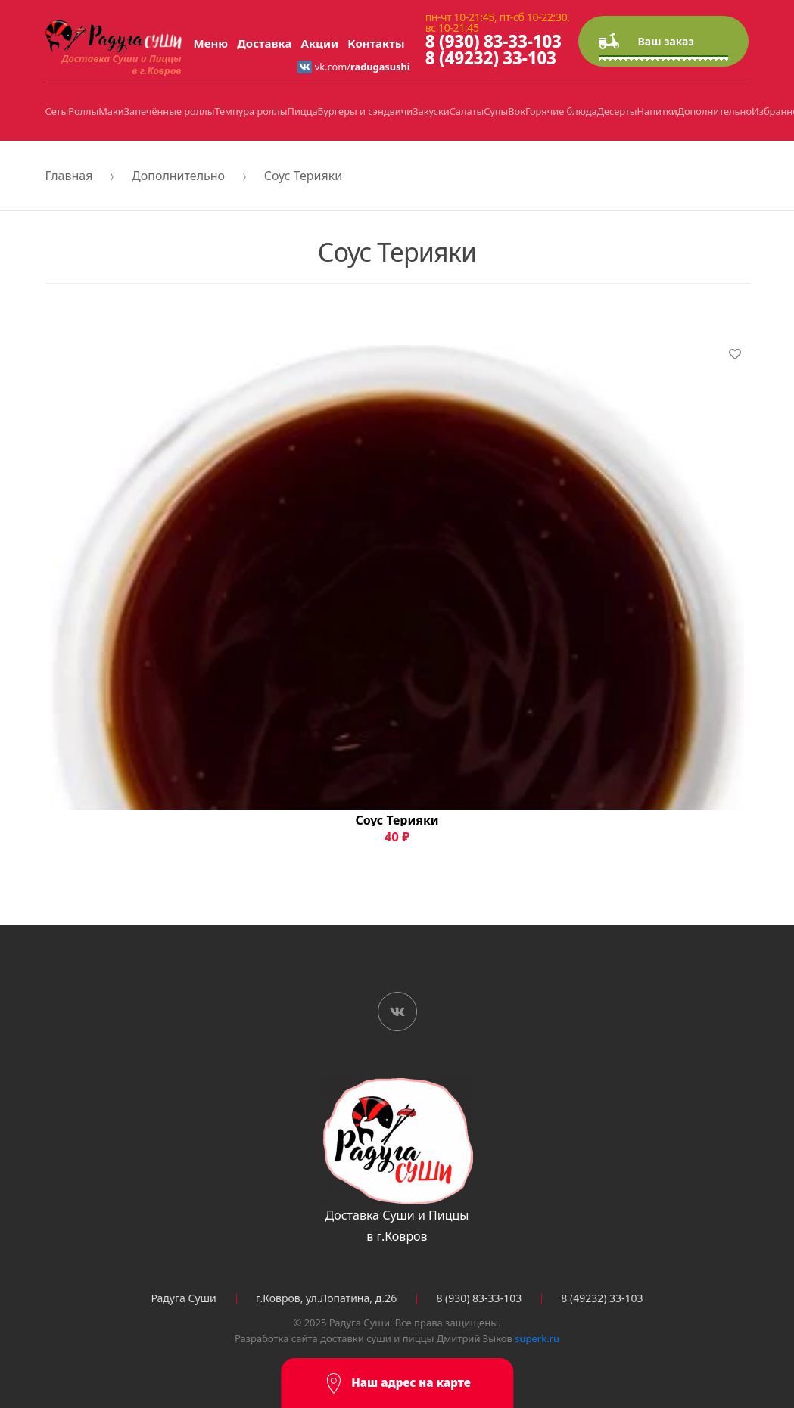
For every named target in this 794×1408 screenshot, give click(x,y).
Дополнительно (714, 111)
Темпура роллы (250, 111)
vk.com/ (353, 66)
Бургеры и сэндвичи (365, 111)
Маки (110, 111)
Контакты (375, 43)
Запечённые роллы (169, 111)
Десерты (617, 111)
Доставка (264, 43)
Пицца (303, 111)
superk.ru (537, 1338)
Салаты (467, 111)
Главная (69, 175)
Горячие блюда (561, 111)
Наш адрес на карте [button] (397, 1383)
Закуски (431, 111)
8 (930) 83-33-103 (493, 41)
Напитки (657, 111)
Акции (320, 43)
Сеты (57, 111)
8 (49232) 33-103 (490, 58)
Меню (211, 43)
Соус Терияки (303, 175)
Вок (516, 111)
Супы (496, 111)
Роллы (83, 111)
